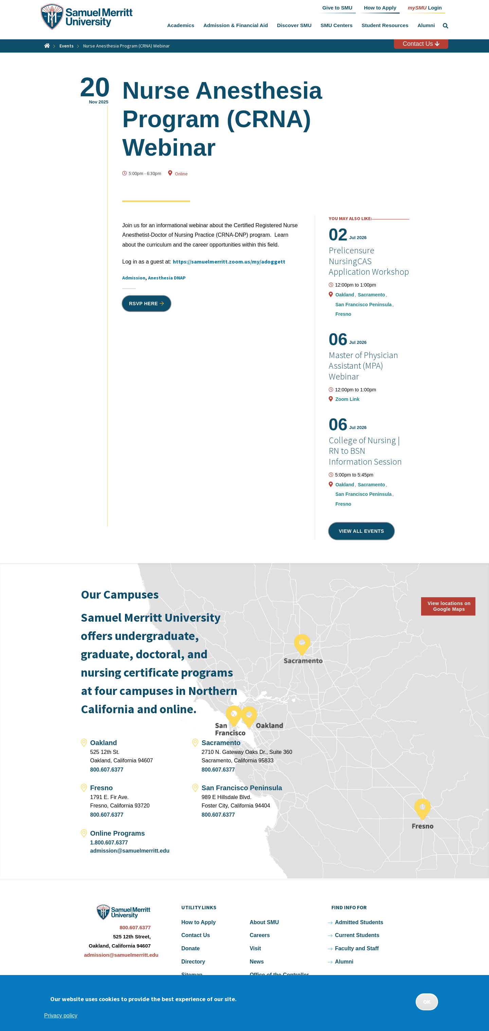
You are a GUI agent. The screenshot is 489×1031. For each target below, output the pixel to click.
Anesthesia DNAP (167, 278)
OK (427, 1002)
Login (425, 7)
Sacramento (372, 294)
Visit (255, 948)
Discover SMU (294, 25)
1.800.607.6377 (109, 842)
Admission (133, 278)
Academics (180, 25)
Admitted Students (359, 922)
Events (66, 46)
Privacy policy (60, 1015)
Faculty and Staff (357, 948)
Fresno (343, 314)
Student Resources (385, 25)
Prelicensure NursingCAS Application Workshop (369, 261)
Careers (260, 935)
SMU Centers (336, 25)
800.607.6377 (107, 770)
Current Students (357, 935)
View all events (361, 531)
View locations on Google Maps (449, 606)
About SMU (264, 922)
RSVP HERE (143, 303)
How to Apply (198, 922)
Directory (193, 962)
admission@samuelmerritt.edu (129, 851)
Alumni (426, 25)
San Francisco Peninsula (364, 304)
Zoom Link (348, 399)
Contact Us (421, 43)
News (257, 962)
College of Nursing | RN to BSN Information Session (365, 450)
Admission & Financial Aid (235, 25)
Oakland (346, 294)
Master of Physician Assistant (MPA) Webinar (363, 365)
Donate (190, 948)
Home (47, 45)
